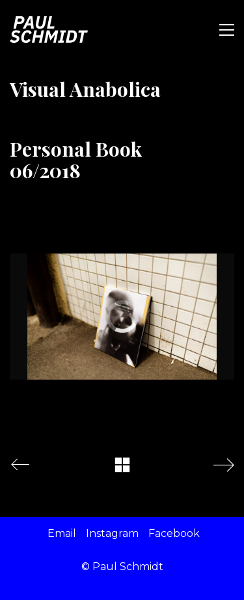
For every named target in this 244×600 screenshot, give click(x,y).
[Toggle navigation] (226, 30)
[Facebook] (174, 533)
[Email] (61, 533)
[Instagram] (112, 533)
